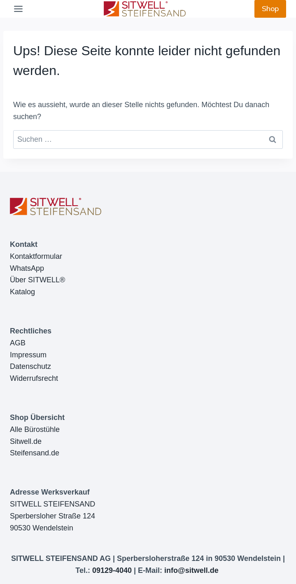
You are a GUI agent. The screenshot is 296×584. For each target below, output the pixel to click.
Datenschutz (30, 366)
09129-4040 (112, 570)
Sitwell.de (26, 441)
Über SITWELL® (37, 280)
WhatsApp (27, 268)
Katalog (22, 292)
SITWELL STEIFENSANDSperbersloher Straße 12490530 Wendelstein (52, 516)
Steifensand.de (34, 453)
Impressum (28, 355)
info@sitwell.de (191, 570)
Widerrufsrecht (34, 378)
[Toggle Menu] (18, 8)
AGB (18, 343)
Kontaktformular (36, 256)
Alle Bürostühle (35, 429)
